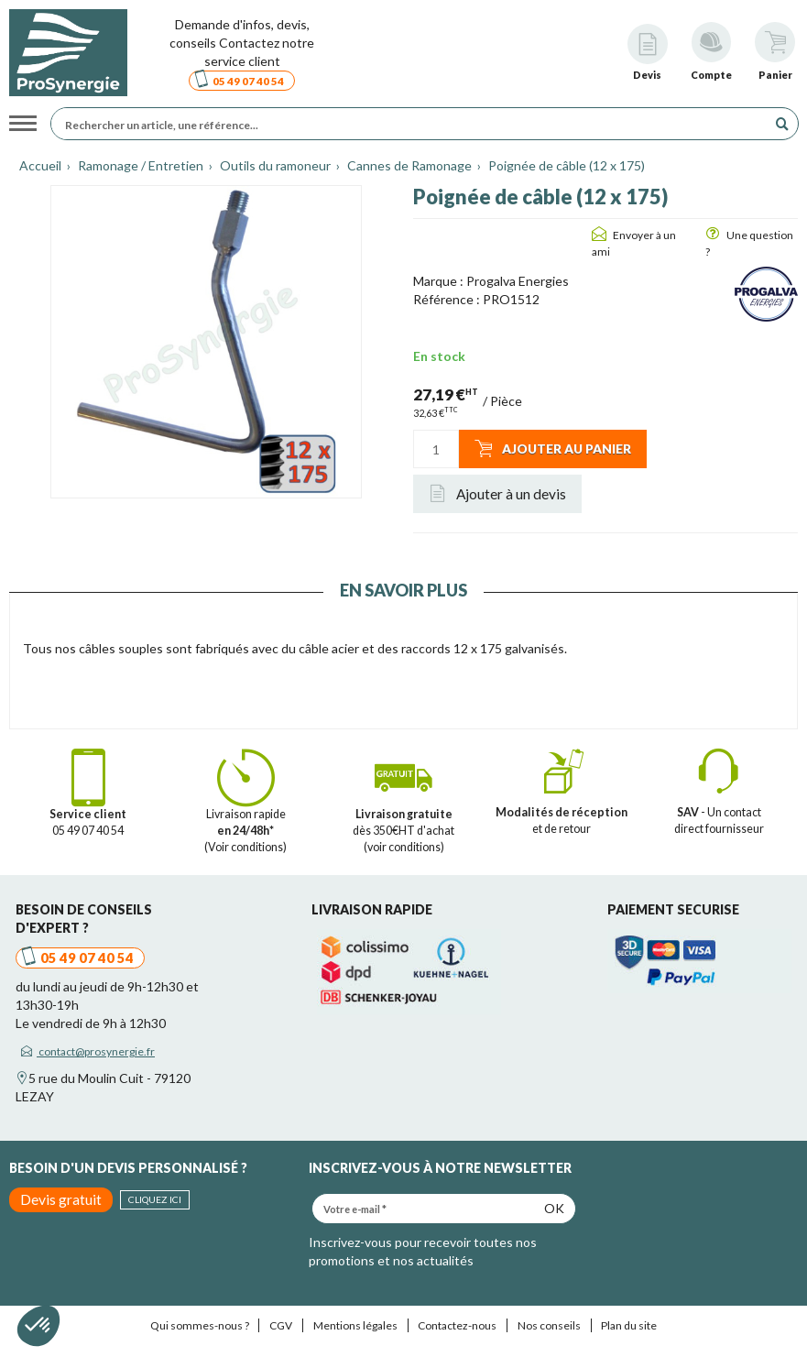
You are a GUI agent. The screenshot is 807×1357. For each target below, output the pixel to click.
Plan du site (629, 1325)
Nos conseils (549, 1325)
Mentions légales (355, 1325)
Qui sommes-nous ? (199, 1325)
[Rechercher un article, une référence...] (413, 123)
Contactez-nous (457, 1325)
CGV (280, 1325)
